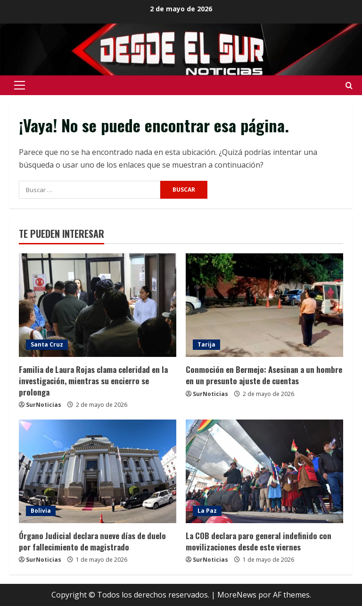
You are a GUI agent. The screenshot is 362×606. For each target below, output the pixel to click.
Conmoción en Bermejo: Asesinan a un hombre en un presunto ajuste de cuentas (264, 375)
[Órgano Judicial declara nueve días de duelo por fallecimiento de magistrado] (97, 471)
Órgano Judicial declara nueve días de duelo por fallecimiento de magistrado (92, 541)
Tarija (206, 344)
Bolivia (41, 511)
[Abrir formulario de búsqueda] (349, 85)
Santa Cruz (47, 344)
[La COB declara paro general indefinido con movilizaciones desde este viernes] (264, 471)
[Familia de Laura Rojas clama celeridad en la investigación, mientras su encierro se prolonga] (97, 305)
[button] (19, 85)
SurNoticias (43, 405)
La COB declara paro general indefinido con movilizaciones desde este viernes (258, 541)
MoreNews (236, 595)
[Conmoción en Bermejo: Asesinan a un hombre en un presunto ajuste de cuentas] (264, 305)
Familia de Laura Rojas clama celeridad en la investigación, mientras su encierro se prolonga (93, 381)
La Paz (207, 511)
